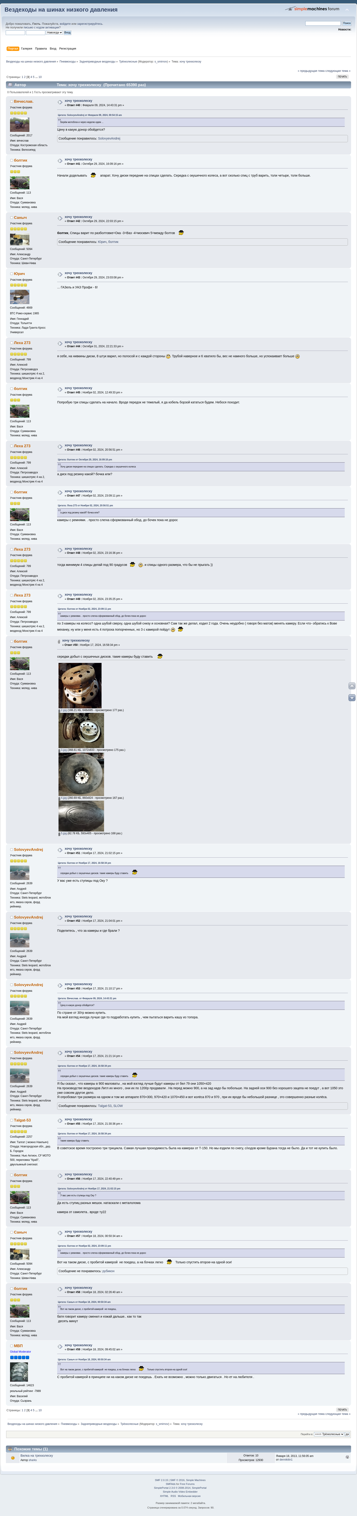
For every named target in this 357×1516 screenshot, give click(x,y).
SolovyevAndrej (109, 138)
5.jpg (63, 833)
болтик (20, 160)
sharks (33, 1460)
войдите (65, 23)
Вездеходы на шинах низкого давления (61, 9)
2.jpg (63, 710)
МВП (18, 1346)
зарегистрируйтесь (89, 23)
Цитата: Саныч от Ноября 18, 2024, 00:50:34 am (84, 1302)
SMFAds (171, 1484)
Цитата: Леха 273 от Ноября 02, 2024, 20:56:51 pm (85, 505)
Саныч (20, 217)
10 (40, 77)
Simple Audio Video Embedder (180, 1491)
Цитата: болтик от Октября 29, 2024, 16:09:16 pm (85, 459)
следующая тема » (338, 70)
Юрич (102, 242)
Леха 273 (22, 343)
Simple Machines (196, 1480)
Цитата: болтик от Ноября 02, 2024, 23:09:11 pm (84, 609)
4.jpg (63, 797)
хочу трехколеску (78, 100)
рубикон (108, 1271)
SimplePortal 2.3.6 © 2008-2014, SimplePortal (180, 1487)
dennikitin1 (286, 1459)
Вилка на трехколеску (36, 1455)
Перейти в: (307, 1434)
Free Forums (187, 1484)
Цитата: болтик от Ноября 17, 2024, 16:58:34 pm (84, 863)
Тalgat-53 (104, 1106)
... (36, 77)
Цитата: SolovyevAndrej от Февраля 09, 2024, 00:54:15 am (90, 115)
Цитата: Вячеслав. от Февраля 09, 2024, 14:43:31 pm (87, 998)
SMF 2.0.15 (161, 1480)
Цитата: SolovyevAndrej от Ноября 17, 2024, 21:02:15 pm (89, 1188)
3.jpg (63, 750)
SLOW (118, 1106)
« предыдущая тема (311, 70)
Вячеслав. (23, 101)
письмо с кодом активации (41, 27)
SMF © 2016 (177, 1480)
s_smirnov (161, 61)
